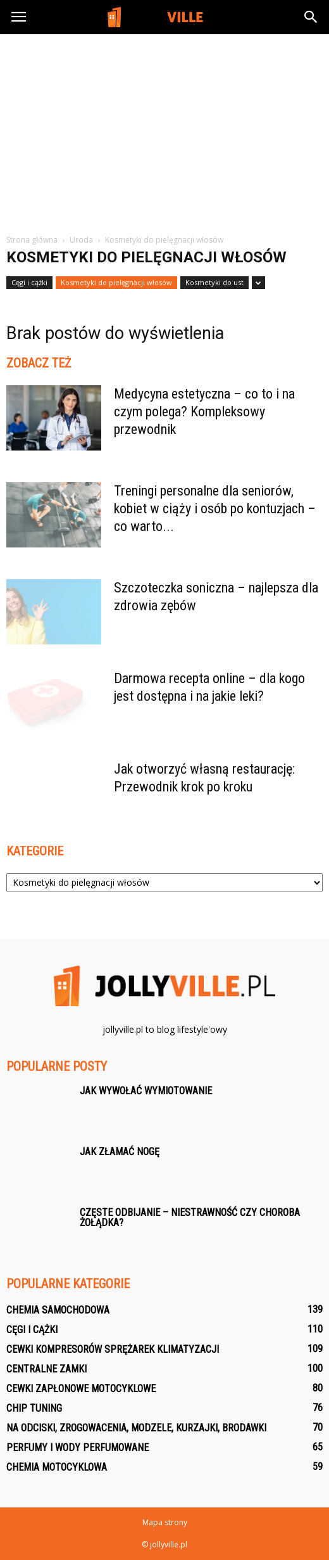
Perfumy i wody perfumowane (77, 1448)
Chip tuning (34, 1408)
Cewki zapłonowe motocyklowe (81, 1389)
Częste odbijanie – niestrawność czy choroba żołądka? (190, 1217)
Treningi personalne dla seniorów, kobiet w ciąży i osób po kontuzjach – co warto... (215, 508)
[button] (311, 17)
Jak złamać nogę (119, 1152)
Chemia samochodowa (57, 1310)
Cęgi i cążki (29, 282)
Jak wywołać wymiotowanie (146, 1091)
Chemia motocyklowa (56, 1467)
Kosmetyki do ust (214, 282)
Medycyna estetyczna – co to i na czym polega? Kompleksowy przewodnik (204, 411)
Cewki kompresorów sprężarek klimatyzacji (112, 1349)
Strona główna (32, 239)
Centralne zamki (46, 1369)
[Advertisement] (164, 138)
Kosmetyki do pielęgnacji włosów (116, 282)
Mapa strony (164, 1522)
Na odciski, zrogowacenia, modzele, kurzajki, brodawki (136, 1428)
